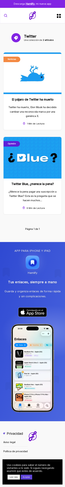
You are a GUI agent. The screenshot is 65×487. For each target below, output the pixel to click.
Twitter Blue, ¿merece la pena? (32, 184)
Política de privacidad (15, 451)
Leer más (14, 477)
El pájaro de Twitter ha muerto (32, 99)
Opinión (12, 143)
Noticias (12, 59)
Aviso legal (9, 442)
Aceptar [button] (26, 477)
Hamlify (30, 3)
